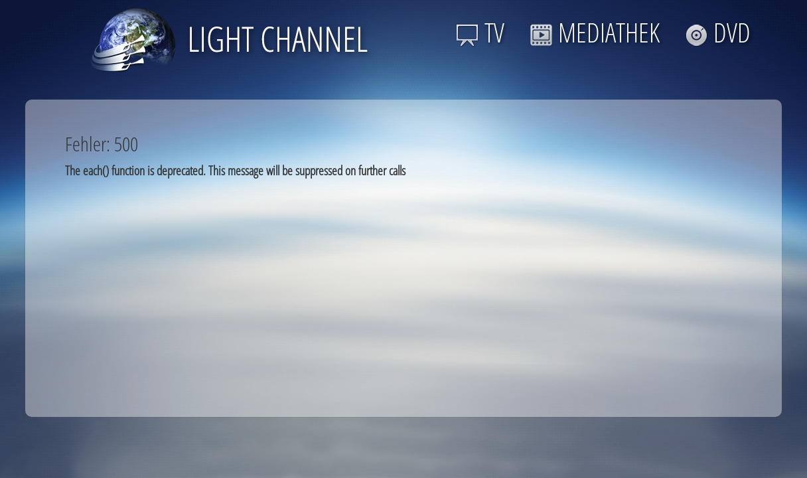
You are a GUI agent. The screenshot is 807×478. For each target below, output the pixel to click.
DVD (718, 32)
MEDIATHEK (595, 32)
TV (480, 32)
